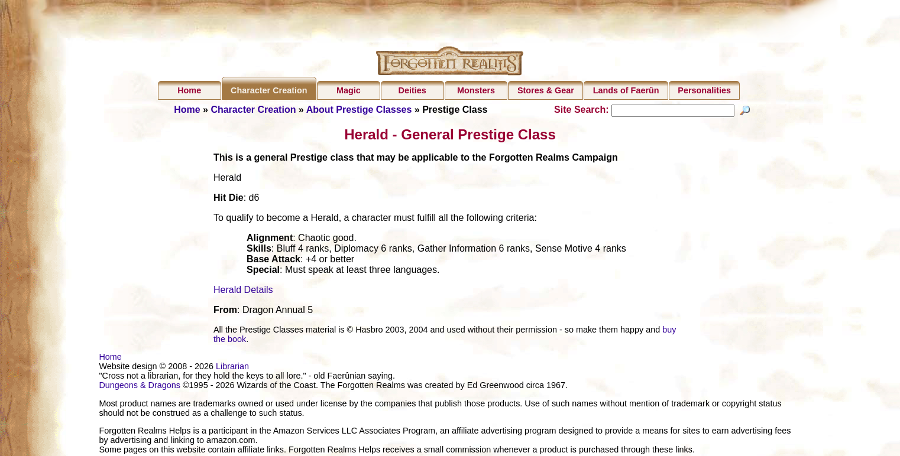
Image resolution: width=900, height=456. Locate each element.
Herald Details (243, 291)
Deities (412, 90)
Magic (348, 90)
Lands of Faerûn (626, 90)
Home (189, 90)
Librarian (232, 368)
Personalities (704, 90)
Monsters (476, 90)
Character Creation (269, 90)
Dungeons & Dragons (139, 387)
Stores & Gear (545, 90)
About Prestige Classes (359, 110)
